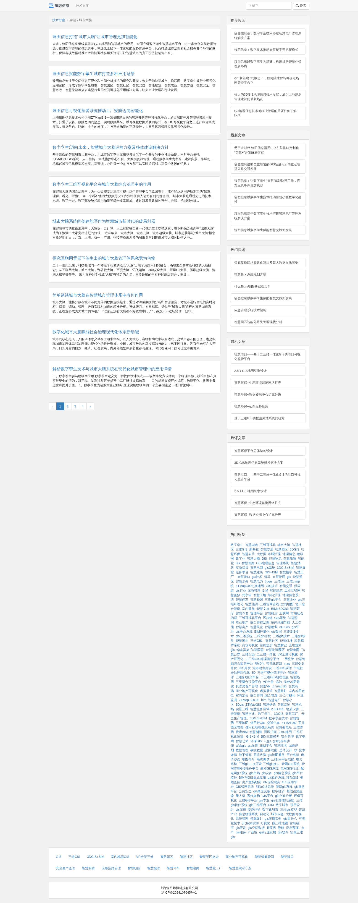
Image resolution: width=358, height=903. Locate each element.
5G (238, 563)
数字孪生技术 (278, 718)
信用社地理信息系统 (259, 727)
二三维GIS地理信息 (274, 677)
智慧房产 (242, 627)
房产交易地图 (251, 782)
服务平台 (242, 572)
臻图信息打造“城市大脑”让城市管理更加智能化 (95, 36)
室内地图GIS (120, 857)
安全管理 (287, 736)
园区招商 (270, 732)
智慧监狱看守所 (240, 868)
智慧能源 (251, 604)
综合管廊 (271, 695)
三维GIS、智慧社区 (264, 640)
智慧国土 (242, 640)
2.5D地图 (285, 732)
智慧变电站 (284, 727)
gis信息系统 (282, 773)
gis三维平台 (257, 805)
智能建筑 (276, 590)
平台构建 (293, 755)
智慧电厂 (274, 700)
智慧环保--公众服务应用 (251, 406)
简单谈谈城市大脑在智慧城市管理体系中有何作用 (98, 295)
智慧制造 (255, 732)
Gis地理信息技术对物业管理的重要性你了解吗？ (265, 113)
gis (289, 577)
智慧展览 (256, 627)
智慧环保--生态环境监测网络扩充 (257, 382)
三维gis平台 (273, 599)
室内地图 (287, 604)
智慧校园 (256, 599)
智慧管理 (278, 577)
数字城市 (282, 805)
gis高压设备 (261, 791)
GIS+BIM (271, 572)
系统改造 (259, 755)
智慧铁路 (269, 704)
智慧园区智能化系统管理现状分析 (258, 322)
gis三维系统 (244, 636)
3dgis (268, 581)
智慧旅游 (289, 558)
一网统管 (287, 659)
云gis (267, 741)
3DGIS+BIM (285, 567)
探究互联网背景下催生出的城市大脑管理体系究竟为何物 (104, 258)
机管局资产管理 (247, 686)
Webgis (241, 745)
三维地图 (242, 723)
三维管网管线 (269, 604)
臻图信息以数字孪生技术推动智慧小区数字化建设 (267, 199)
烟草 (267, 577)
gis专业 (264, 800)
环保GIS (256, 741)
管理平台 (256, 613)
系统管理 (242, 818)
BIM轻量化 (261, 631)
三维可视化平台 (250, 618)
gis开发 (241, 828)
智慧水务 (242, 581)
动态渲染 (243, 650)
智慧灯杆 (286, 640)
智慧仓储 (242, 741)
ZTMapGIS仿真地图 (250, 586)
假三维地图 (280, 823)
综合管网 (256, 695)
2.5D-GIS (277, 709)
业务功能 (271, 750)
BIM (265, 590)
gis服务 (241, 832)
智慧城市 (251, 545)
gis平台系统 (244, 631)
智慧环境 (280, 745)
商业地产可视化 (247, 691)
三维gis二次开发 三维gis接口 (259, 764)
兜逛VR (265, 686)
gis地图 (253, 745)
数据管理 (242, 750)
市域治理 (274, 554)
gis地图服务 (276, 755)
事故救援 (256, 750)
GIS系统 (280, 618)
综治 (279, 682)
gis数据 (276, 631)
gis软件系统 (276, 777)
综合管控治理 (259, 622)
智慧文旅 (263, 609)
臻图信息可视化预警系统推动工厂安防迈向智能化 (98, 110)
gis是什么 (290, 818)
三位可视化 (287, 695)
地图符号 (248, 759)
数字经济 (278, 791)
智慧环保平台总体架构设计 (253, 451)
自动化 (264, 814)
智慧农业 (289, 599)
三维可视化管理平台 (271, 672)
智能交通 (285, 586)
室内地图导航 (280, 622)
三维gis (279, 581)
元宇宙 (247, 595)
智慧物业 (271, 627)
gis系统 (270, 567)
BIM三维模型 (270, 736)
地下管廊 (245, 755)
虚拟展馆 (266, 691)
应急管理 (254, 590)
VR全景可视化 (287, 654)
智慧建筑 (256, 572)
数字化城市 (270, 809)
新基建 (254, 549)
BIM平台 (266, 745)
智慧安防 (248, 554)
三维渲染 (248, 654)
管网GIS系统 (291, 764)
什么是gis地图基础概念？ (252, 286)
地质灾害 (292, 709)
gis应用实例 (273, 818)
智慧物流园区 (275, 650)
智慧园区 (281, 549)
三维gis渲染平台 (247, 677)
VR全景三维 (144, 857)
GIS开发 (245, 668)
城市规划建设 (262, 668)
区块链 (268, 618)
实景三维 (242, 709)
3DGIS (294, 549)
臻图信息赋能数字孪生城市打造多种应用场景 (94, 73)
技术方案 (82, 6)
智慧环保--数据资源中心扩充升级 (257, 394)
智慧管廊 (248, 563)
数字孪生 (237, 545)
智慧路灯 (280, 691)
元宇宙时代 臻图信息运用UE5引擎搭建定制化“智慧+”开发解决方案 (266, 150)
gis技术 (257, 577)
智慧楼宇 (285, 572)
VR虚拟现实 (271, 782)
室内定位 (242, 695)
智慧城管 (153, 868)
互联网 (284, 613)
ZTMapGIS (253, 704)
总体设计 (285, 750)
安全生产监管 (65, 868)
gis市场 (254, 773)
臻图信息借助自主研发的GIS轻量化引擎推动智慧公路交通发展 (267, 166)
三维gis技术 (281, 636)
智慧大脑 (253, 558)
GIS (264, 558)
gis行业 (241, 590)
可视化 (265, 823)
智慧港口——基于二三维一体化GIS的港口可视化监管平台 (267, 356)
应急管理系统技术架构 (250, 310)
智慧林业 (280, 645)
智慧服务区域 (259, 709)
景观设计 (256, 818)
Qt (295, 750)
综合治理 (274, 595)
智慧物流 (275, 558)
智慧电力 (256, 581)
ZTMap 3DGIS (249, 700)
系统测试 (263, 759)
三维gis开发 (262, 636)
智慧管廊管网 (264, 857)
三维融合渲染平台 (248, 682)
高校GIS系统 (269, 768)
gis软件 (283, 832)
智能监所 (266, 645)
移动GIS (292, 777)
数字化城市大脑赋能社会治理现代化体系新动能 (96, 332)
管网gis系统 (284, 786)
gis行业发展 (267, 832)
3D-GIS (284, 627)
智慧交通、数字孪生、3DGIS (263, 713)
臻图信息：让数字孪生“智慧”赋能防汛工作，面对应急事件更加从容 (267, 183)
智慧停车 (242, 599)
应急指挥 (242, 567)
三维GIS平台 (248, 800)
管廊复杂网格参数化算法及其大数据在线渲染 (266, 262)
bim (263, 700)
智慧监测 (283, 704)
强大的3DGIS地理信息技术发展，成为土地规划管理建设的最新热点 (267, 97)
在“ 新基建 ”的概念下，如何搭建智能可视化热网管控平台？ (266, 80)
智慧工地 (259, 595)
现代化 (259, 663)
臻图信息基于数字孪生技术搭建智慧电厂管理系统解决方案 (267, 35)
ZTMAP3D (289, 723)
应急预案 (292, 828)
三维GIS (241, 549)
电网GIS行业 (289, 768)
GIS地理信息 (265, 563)
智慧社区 (186, 857)
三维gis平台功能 (282, 759)
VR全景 (268, 682)
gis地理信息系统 (282, 800)
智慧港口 (243, 577)
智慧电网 (256, 567)
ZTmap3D (279, 686)
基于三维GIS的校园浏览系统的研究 (259, 418)
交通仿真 (273, 723)
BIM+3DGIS (279, 609)
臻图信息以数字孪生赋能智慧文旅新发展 (263, 230)
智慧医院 (257, 650)
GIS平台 (267, 796)
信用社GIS (257, 723)
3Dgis (240, 704)
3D (254, 672)
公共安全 (245, 791)
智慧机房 (271, 613)
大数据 (261, 554)
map (287, 663)
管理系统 (282, 563)
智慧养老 (242, 613)
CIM (271, 805)
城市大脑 (283, 545)
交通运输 (254, 809)
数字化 (240, 558)
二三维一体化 (266, 654)
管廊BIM (242, 732)
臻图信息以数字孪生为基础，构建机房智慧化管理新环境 (267, 64)
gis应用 (241, 809)
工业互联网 (292, 590)
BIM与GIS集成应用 (252, 777)
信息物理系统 (248, 814)
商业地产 (242, 622)
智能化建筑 (274, 663)
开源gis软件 (250, 823)
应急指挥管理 (111, 868)
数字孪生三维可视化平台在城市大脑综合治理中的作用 (102, 184)
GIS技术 (272, 586)
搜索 (301, 6)
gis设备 (266, 773)
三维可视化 (268, 545)
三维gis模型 (288, 809)
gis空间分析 (283, 796)
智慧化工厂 (214, 868)
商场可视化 (250, 645)
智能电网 (293, 650)
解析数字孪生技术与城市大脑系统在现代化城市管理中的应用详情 (112, 369)
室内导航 (248, 609)
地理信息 (288, 554)
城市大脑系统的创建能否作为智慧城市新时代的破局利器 (104, 221)
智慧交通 (267, 549)
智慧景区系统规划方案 (250, 274)
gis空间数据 (256, 828)
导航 (281, 828)
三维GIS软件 (282, 668)
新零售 (271, 828)
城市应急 (277, 814)
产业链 (252, 832)
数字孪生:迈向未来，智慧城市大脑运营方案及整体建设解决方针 (111, 147)
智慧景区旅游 (209, 857)
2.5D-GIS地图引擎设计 (250, 371)
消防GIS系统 (265, 786)
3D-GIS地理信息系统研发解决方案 (258, 463)
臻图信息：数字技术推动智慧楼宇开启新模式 (266, 50)
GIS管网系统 (245, 786)
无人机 (240, 796)
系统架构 (253, 796)
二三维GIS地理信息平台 (262, 659)
